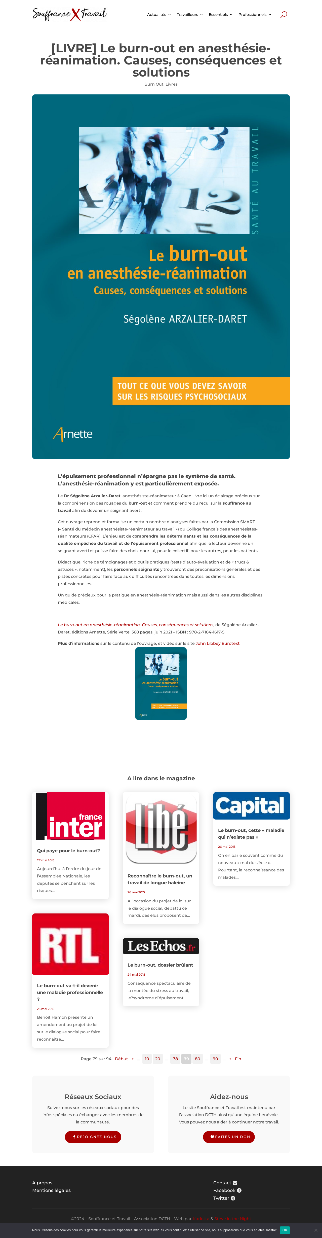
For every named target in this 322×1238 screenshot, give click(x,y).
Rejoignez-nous (97, 1137)
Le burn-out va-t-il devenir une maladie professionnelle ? (70, 992)
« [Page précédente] (133, 1058)
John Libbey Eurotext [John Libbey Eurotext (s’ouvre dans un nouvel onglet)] (217, 643)
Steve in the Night (232, 1218)
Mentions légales (51, 1190)
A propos (42, 1183)
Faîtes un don (232, 1137)
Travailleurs (187, 14)
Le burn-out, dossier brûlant (160, 965)
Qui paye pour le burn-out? (68, 851)
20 (157, 1058)
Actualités (156, 14)
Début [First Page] (121, 1058)
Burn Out (154, 84)
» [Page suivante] (230, 1058)
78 (175, 1058)
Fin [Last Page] (238, 1058)
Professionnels (252, 14)
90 (215, 1058)
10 (147, 1058)
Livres (172, 84)
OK (285, 1230)
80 (197, 1058)
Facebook (224, 1190)
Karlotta (201, 1218)
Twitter (221, 1198)
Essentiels (218, 14)
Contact (222, 1183)
